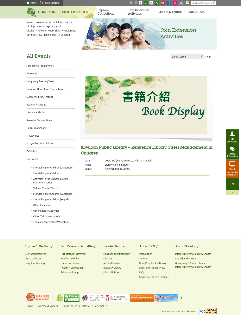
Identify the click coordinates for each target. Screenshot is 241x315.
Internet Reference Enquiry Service (193, 254)
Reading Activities (36, 104)
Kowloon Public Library (117, 168)
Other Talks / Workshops (46, 216)
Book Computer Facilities (232, 172)
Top (232, 183)
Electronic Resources (35, 254)
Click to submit (201, 56)
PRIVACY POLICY (70, 306)
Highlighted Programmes (40, 65)
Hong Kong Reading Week (41, 81)
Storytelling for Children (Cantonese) (53, 167)
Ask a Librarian (232, 155)
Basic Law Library (112, 267)
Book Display (46, 26)
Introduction (145, 254)
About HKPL (196, 12)
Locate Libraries (170, 12)
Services (143, 258)
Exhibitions (33, 151)
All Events (32, 73)
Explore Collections (106, 12)
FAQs (142, 272)
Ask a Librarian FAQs (185, 258)
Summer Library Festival (40, 97)
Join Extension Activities (138, 12)
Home (33, 2)
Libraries (108, 258)
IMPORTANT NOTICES (48, 306)
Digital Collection (33, 258)
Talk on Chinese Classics (46, 188)
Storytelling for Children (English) (51, 199)
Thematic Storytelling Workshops (51, 222)
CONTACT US (101, 306)
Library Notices (111, 272)
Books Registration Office (152, 267)
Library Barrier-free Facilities (153, 277)
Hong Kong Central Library (117, 254)
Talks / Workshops (36, 128)
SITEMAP (86, 306)
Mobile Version (50, 2)
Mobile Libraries (112, 263)
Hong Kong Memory (35, 263)
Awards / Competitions (39, 120)
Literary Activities (36, 112)
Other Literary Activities (46, 210)
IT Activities (33, 135)
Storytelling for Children (40, 143)
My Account (232, 140)
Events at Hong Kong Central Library (46, 89)
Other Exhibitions (42, 205)
